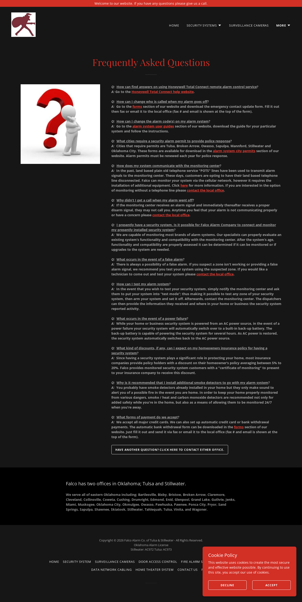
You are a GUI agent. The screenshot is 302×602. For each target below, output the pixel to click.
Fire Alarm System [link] (197, 562)
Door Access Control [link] (158, 562)
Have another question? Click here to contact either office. (169, 450)
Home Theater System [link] (155, 569)
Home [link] (174, 25)
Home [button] (54, 562)
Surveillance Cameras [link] (249, 25)
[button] (204, 25)
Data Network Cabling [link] (111, 569)
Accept (271, 585)
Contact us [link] (187, 569)
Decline (227, 585)
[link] (23, 24)
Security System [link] (77, 562)
